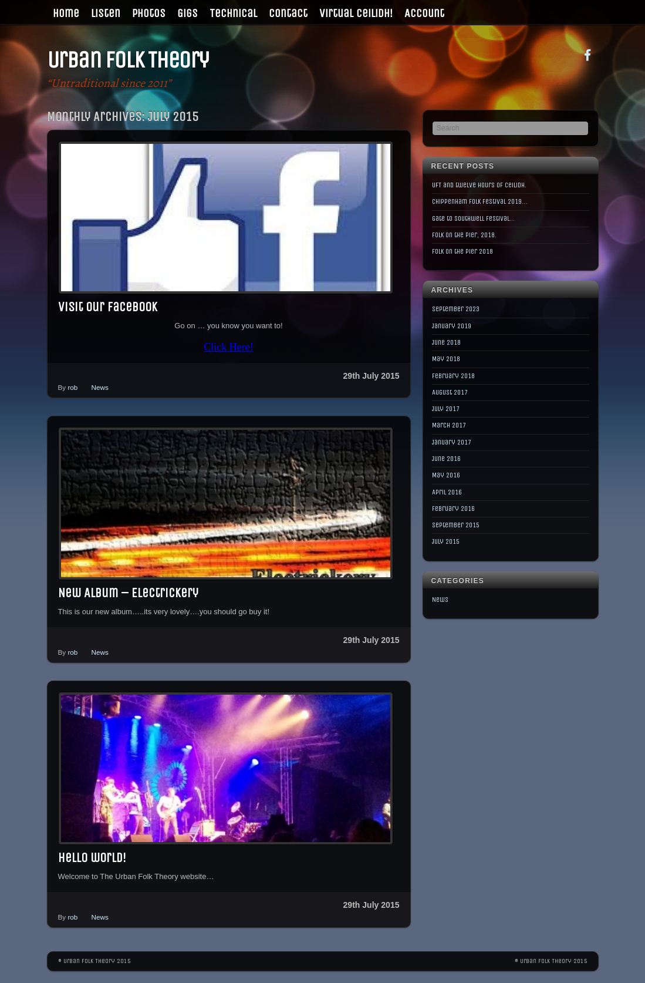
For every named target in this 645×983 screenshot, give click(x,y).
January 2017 (451, 442)
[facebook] (587, 54)
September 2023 (455, 309)
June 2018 (446, 342)
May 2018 (446, 359)
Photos (149, 13)
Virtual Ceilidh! (356, 13)
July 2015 (446, 541)
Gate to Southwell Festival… (473, 218)
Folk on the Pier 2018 (462, 251)
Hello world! (92, 858)
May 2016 (446, 475)
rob (72, 387)
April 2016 (447, 492)
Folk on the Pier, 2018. (464, 235)
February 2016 (453, 508)
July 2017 (446, 409)
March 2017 (449, 425)
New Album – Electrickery (128, 593)
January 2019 (451, 326)
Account (424, 13)
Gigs (187, 13)
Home (66, 13)
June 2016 (446, 459)
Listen (105, 13)
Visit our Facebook (107, 307)
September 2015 (455, 525)
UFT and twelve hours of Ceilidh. (479, 185)
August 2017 (450, 392)
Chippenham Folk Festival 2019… (479, 201)
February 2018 (453, 376)
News (100, 387)
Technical (233, 13)
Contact (288, 13)
